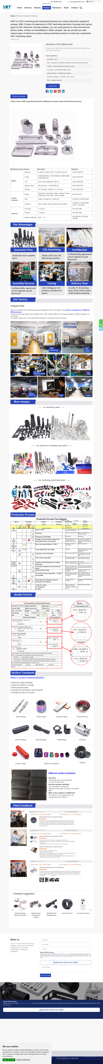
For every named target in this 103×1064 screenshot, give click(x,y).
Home (19, 8)
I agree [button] (5, 1060)
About (66, 8)
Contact (74, 8)
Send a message (45, 975)
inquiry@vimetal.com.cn (62, 954)
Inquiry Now (53, 86)
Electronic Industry (30, 16)
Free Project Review (92, 8)
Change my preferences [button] (23, 1060)
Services (28, 8)
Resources (56, 8)
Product (46, 8)
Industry (37, 8)
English (90, 2)
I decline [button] (11, 1060)
